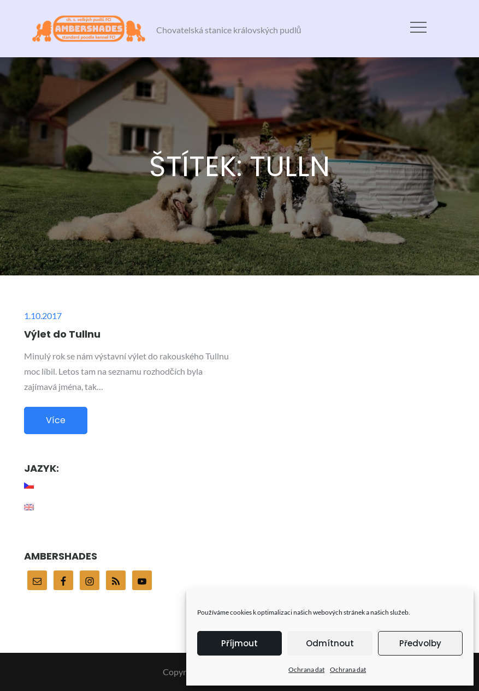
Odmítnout (330, 643)
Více (56, 420)
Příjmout (239, 643)
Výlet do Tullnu (62, 334)
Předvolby (420, 643)
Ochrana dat (306, 669)
